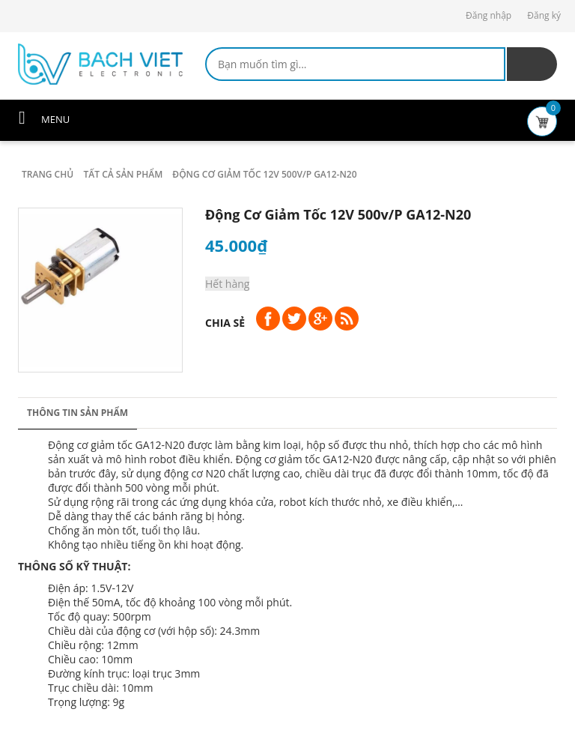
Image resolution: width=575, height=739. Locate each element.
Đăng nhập (488, 15)
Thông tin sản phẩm (77, 412)
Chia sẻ (225, 323)
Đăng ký (544, 15)
